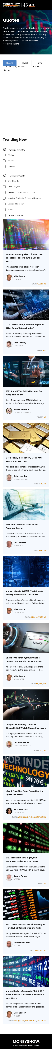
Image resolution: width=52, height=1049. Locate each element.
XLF (41, 1021)
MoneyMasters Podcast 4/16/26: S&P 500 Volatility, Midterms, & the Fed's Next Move (25, 995)
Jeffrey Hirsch (21, 409)
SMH (30, 1021)
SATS (37, 817)
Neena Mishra (21, 809)
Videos (11, 161)
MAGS (37, 950)
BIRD (44, 684)
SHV (23, 1021)
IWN (15, 1021)
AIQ (37, 684)
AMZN (20, 817)
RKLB (33, 817)
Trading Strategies (16, 215)
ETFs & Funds (13, 181)
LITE (44, 351)
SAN (45, 551)
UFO (41, 617)
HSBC (41, 551)
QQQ (40, 684)
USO (38, 1021)
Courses (11, 166)
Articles (11, 155)
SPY (45, 1021)
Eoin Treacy (20, 342)
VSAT (41, 817)
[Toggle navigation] (46, 5)
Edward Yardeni (22, 942)
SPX (45, 284)
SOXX (38, 617)
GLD (45, 484)
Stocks (10, 209)
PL (30, 817)
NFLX (33, 617)
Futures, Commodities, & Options (21, 192)
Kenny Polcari (21, 876)
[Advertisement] (26, 101)
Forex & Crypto (14, 187)
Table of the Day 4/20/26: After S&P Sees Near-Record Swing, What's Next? (24, 258)
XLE (38, 284)
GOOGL (25, 817)
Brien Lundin (20, 476)
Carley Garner (21, 742)
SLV (41, 484)
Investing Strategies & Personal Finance (24, 198)
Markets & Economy (16, 204)
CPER (44, 751)
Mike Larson (20, 276)
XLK (41, 284)
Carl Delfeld (20, 542)
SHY (26, 1021)
